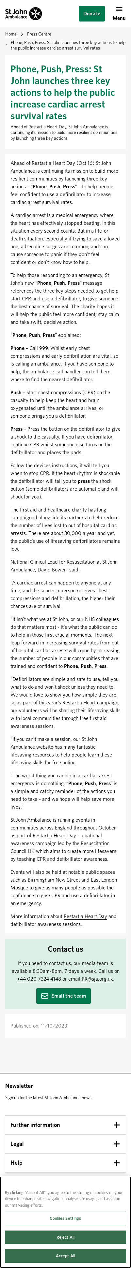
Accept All (65, 1255)
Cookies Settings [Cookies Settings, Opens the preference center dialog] (65, 1218)
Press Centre (39, 33)
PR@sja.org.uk (97, 979)
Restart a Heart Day (85, 916)
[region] (65, 1222)
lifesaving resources (32, 755)
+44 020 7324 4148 (39, 979)
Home (11, 33)
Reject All (65, 1237)
